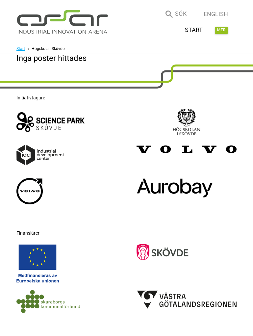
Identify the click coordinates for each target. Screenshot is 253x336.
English (216, 14)
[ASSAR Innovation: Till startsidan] (62, 22)
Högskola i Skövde (48, 48)
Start (20, 48)
